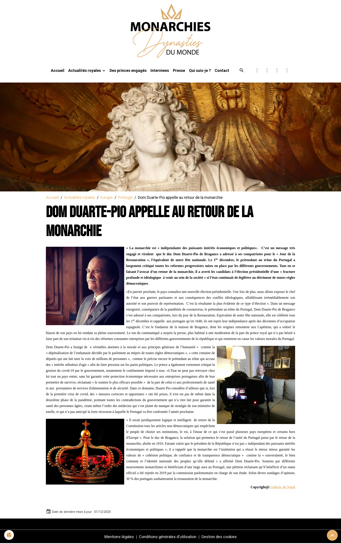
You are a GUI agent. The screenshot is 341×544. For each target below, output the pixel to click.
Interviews (159, 71)
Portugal (125, 198)
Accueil (57, 71)
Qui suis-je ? (200, 71)
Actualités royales (85, 71)
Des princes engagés (128, 71)
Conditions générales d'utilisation (167, 537)
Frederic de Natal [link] (282, 487)
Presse (179, 71)
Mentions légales (119, 537)
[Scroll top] (332, 535)
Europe (106, 198)
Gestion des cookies (219, 537)
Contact (222, 71)
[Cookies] (9, 535)
